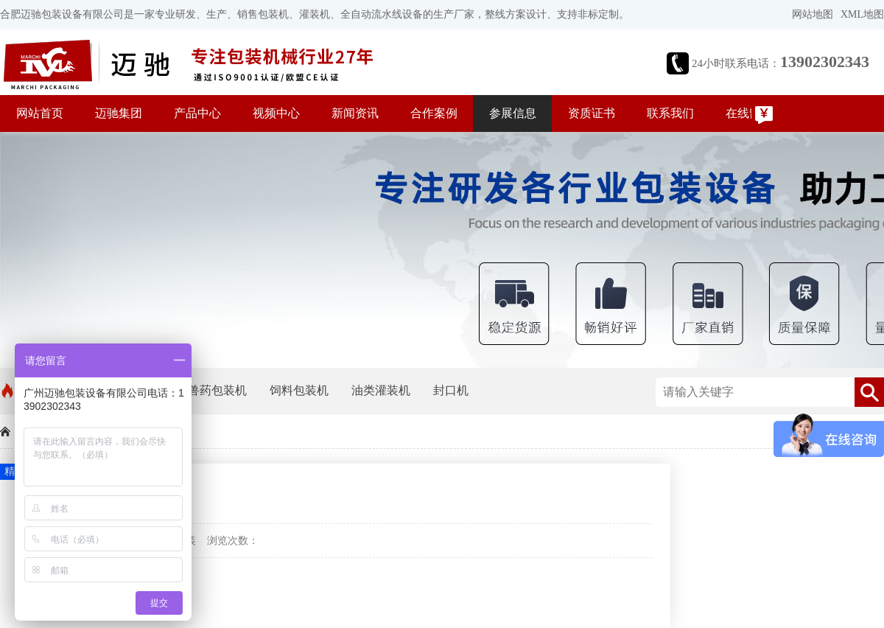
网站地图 (812, 14)
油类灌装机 (380, 390)
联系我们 (670, 113)
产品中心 (197, 113)
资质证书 (591, 113)
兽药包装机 (217, 390)
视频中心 (276, 113)
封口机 (451, 390)
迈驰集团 (118, 113)
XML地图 (862, 14)
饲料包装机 (299, 390)
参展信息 (512, 113)
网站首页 (39, 113)
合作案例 (433, 113)
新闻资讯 (355, 113)
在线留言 (749, 113)
